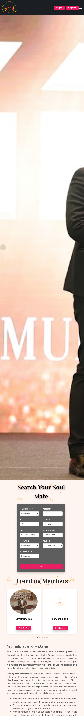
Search (41, 566)
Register (72, 7)
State (22, 530)
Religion (46, 541)
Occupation (24, 541)
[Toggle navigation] (80, 7)
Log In (59, 7)
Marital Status (49, 530)
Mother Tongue (26, 552)
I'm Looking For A (26, 509)
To (20, 520)
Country (46, 520)
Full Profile (24, 628)
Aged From (47, 509)
